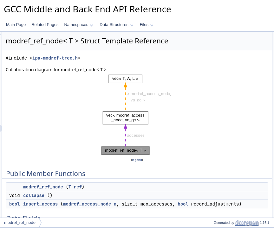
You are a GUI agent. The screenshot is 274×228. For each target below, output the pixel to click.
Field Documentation (220, 126)
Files (146, 24)
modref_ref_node (122, 196)
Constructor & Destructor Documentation (237, 91)
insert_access (119, 213)
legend (138, 169)
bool (93, 213)
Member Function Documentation (231, 105)
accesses (216, 84)
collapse (113, 204)
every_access (220, 77)
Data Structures (116, 24)
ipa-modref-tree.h (134, 67)
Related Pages (44, 24)
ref (157, 196)
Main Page (16, 24)
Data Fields (213, 63)
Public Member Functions (224, 35)
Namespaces (78, 24)
